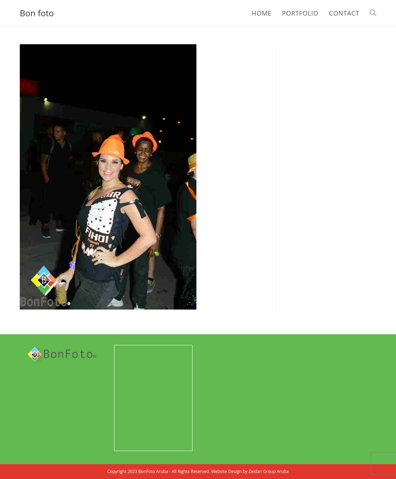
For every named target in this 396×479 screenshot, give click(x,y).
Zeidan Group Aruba (269, 471)
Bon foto (37, 13)
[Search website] (373, 13)
